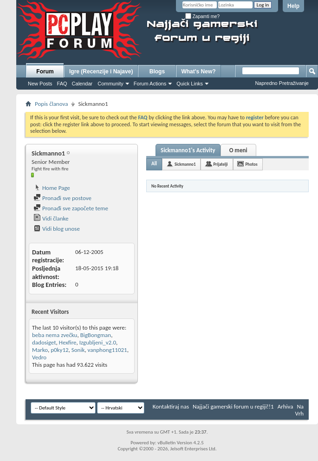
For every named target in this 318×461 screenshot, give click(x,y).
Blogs (157, 71)
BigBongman (95, 334)
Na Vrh (299, 410)
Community (110, 83)
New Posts (40, 83)
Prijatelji (220, 164)
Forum (44, 71)
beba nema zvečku (54, 334)
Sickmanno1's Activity (188, 150)
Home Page (51, 187)
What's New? (198, 71)
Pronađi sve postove (62, 198)
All (154, 164)
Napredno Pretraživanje (282, 83)
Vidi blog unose (56, 228)
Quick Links (189, 83)
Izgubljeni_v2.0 (97, 342)
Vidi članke (51, 218)
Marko (40, 349)
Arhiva (285, 406)
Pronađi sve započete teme (70, 208)
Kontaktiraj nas (171, 406)
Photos (252, 164)
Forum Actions (150, 83)
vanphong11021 (107, 349)
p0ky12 (59, 349)
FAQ (62, 83)
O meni (238, 150)
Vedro (39, 357)
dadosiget (44, 342)
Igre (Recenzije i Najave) (101, 71)
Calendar (82, 83)
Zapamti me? (202, 16)
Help (293, 6)
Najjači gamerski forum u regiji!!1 (233, 406)
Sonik (78, 349)
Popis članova (51, 103)
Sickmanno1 (185, 164)
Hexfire (68, 342)
